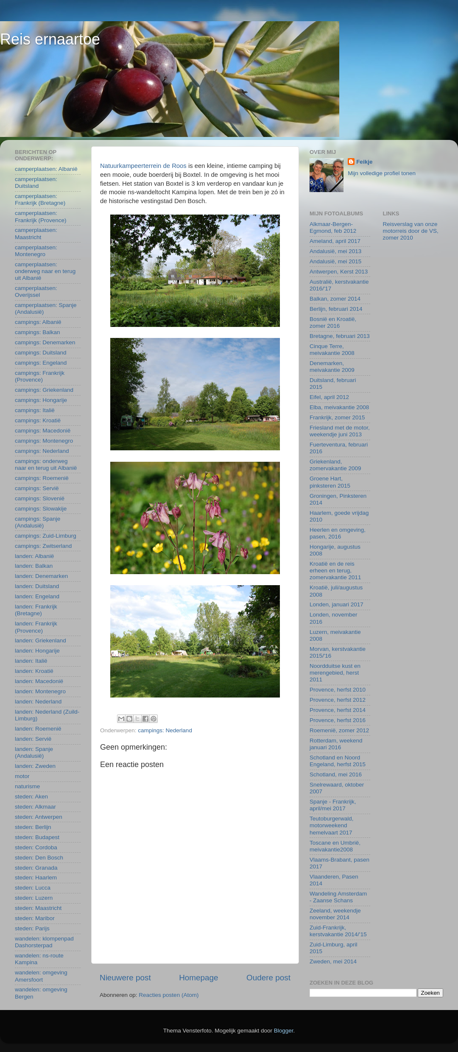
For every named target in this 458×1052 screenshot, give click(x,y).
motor (22, 776)
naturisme (27, 786)
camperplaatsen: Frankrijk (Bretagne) (40, 199)
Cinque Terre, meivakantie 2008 (332, 349)
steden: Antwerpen (38, 817)
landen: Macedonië (39, 681)
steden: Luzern (34, 898)
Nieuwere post (125, 977)
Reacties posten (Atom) (168, 995)
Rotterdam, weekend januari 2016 (336, 744)
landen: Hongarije (37, 650)
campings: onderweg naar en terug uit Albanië (46, 464)
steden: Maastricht (38, 908)
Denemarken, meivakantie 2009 (332, 366)
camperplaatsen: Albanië (46, 169)
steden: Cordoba (36, 847)
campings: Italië (35, 410)
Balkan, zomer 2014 (335, 299)
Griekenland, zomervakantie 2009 (335, 465)
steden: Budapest (37, 837)
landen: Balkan (34, 566)
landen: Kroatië (34, 671)
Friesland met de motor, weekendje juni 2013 (340, 431)
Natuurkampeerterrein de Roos (143, 165)
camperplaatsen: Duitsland (36, 182)
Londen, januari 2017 (336, 604)
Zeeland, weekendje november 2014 (335, 914)
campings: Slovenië (39, 498)
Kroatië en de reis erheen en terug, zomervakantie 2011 (335, 570)
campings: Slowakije (41, 508)
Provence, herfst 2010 (338, 689)
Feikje (364, 162)
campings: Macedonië (42, 430)
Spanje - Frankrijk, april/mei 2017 (333, 805)
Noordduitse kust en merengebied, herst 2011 (335, 673)
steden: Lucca (32, 888)
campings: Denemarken (45, 342)
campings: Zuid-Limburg (45, 536)
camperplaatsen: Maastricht (36, 233)
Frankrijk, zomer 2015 (337, 417)
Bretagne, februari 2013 (340, 336)
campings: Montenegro (44, 441)
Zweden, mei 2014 (333, 961)
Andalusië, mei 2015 (335, 261)
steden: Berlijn (33, 827)
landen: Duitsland (37, 586)
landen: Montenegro (40, 691)
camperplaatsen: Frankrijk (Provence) (41, 216)
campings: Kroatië (38, 420)
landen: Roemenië (38, 729)
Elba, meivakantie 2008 (339, 407)
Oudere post (268, 977)
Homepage (198, 977)
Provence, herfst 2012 (338, 700)
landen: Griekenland (40, 640)
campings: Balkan (37, 332)
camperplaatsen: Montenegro (36, 250)
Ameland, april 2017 (335, 241)
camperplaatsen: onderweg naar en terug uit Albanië (45, 271)
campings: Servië (37, 488)
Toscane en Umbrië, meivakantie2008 (335, 846)
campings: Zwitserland (43, 546)
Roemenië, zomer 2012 (339, 730)
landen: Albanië (34, 556)
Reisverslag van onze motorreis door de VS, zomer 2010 (410, 231)
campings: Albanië (38, 322)
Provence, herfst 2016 (338, 720)
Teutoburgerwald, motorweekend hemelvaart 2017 (332, 825)
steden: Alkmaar (35, 807)
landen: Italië (31, 661)
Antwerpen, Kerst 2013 (339, 271)
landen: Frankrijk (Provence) (36, 626)
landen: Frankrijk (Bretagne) (36, 610)
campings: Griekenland (44, 390)
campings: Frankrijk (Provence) (39, 376)
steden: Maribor (35, 918)
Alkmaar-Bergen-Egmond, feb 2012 (333, 227)
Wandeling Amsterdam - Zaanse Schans (338, 897)
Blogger (283, 1030)
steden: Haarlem (36, 877)
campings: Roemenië (42, 478)
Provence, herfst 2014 (338, 710)
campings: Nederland (165, 730)
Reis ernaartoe (50, 39)
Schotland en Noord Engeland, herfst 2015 (338, 760)
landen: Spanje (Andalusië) (34, 752)
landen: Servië (33, 739)
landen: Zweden (35, 766)
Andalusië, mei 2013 (335, 251)
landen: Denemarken (41, 576)
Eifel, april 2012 (329, 397)
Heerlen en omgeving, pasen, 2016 (338, 533)
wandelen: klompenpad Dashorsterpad (44, 942)
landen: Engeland (37, 596)
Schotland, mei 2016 (336, 774)
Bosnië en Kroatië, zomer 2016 (333, 322)
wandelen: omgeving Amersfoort (41, 975)
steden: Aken (31, 796)
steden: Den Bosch (39, 857)
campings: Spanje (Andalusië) (37, 522)
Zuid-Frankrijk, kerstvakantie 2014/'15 (338, 931)
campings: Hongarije (41, 400)
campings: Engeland (41, 363)
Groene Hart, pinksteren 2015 (330, 481)
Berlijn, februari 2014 (336, 309)
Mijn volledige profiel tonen (382, 173)
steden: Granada (36, 868)
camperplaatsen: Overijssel (36, 291)
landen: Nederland (38, 701)
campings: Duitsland (41, 352)
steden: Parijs (32, 928)
